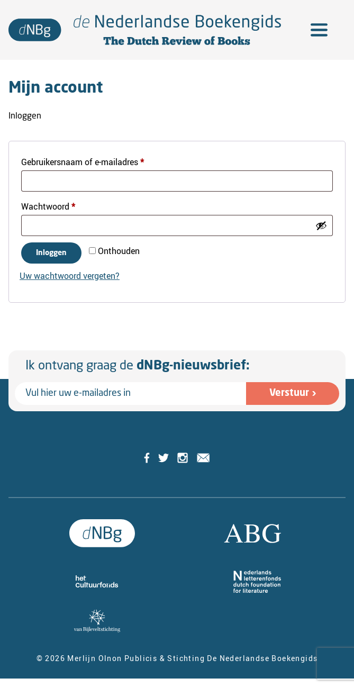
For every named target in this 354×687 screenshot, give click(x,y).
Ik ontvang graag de (137, 366)
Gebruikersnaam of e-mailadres (95, 160)
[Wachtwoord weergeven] (321, 225)
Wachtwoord (61, 205)
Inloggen (51, 253)
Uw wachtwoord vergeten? (70, 276)
